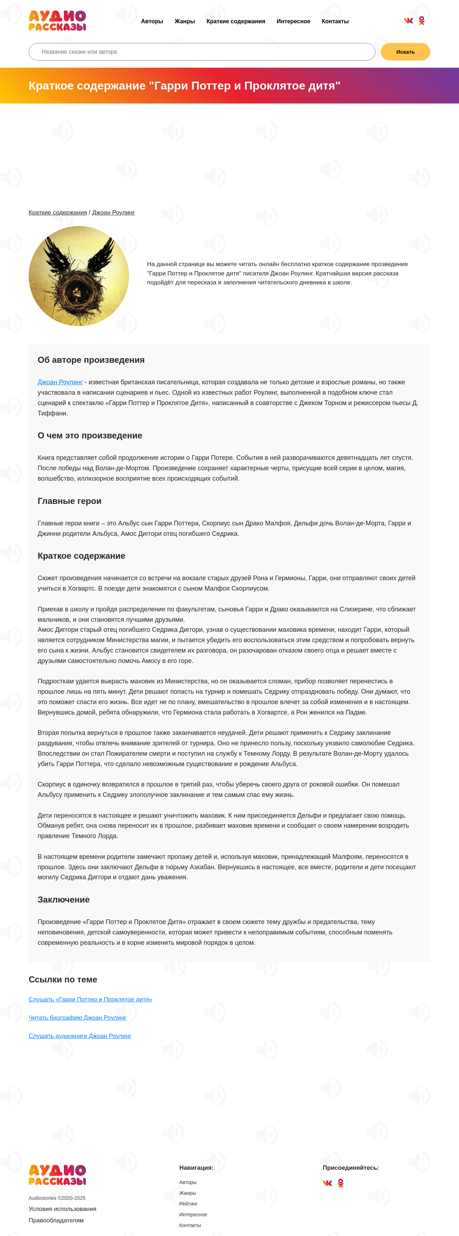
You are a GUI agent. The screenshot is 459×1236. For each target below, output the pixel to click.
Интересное (294, 21)
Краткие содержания (236, 21)
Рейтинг (188, 1204)
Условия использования (62, 1209)
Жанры (185, 21)
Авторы (152, 21)
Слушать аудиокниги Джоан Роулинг (80, 1036)
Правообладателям (56, 1220)
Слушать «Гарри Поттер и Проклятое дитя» (90, 999)
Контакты (335, 21)
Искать (405, 52)
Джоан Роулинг (113, 212)
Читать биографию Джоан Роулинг (78, 1017)
